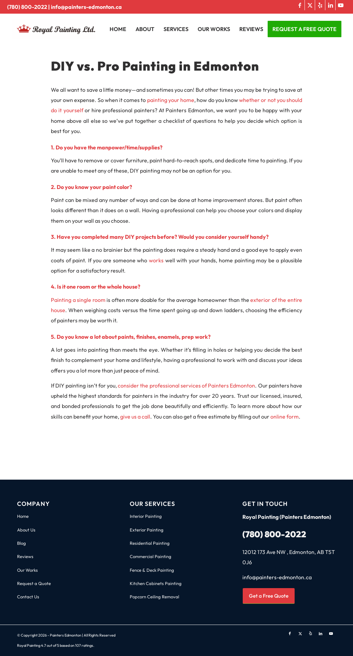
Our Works (27, 570)
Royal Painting (28, 645)
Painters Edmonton (65, 635)
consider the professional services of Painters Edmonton (186, 385)
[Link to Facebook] (300, 5)
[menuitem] (118, 29)
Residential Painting (150, 543)
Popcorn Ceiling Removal (154, 596)
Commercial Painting (150, 556)
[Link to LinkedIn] (330, 5)
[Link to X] (310, 5)
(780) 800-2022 (27, 6)
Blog (21, 543)
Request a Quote (34, 583)
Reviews (25, 556)
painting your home (170, 100)
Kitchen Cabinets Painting (156, 583)
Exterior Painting (147, 530)
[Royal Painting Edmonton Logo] (67, 29)
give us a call (135, 416)
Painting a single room (78, 299)
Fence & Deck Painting (152, 570)
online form (284, 416)
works (156, 260)
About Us (26, 530)
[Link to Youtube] (341, 5)
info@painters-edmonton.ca (86, 6)
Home (23, 516)
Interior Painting (146, 516)
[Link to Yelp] (320, 5)
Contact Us (28, 596)
